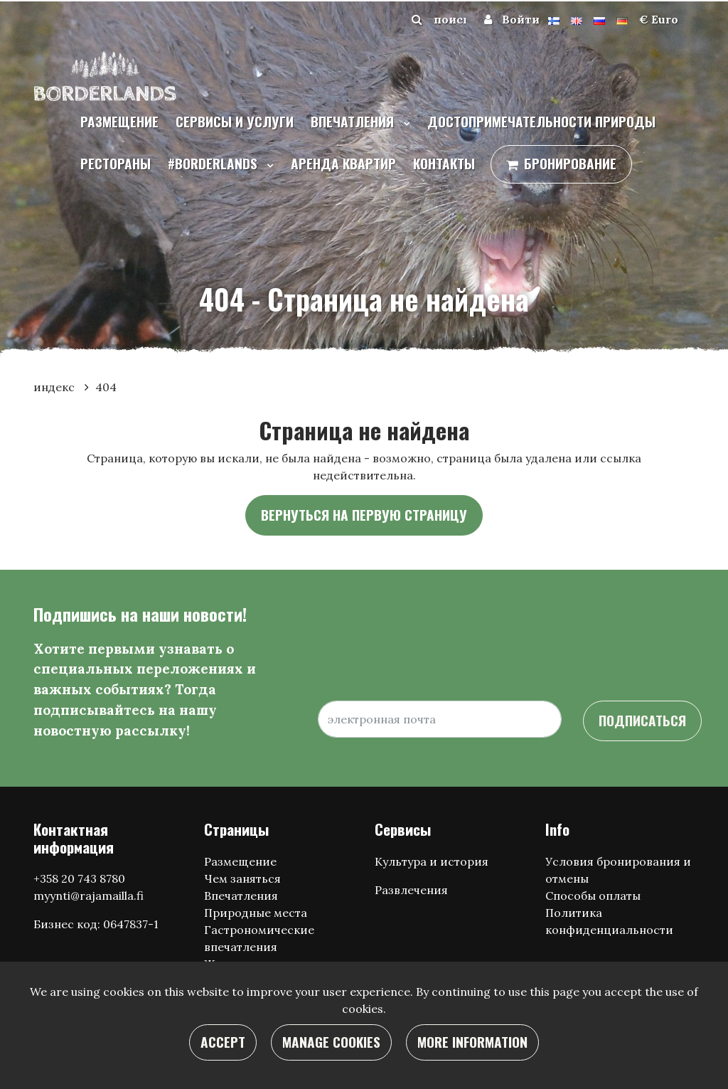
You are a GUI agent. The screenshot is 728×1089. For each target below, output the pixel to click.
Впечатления (354, 121)
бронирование (570, 163)
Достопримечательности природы (541, 121)
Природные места (255, 912)
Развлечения (411, 890)
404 (106, 387)
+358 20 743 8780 (79, 878)
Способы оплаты (593, 895)
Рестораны (115, 163)
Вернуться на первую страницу (364, 514)
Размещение (119, 121)
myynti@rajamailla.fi (88, 895)
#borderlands (214, 163)
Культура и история (431, 861)
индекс (55, 387)
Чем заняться (242, 878)
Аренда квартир (343, 163)
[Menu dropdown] (403, 123)
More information (472, 1041)
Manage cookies (331, 1041)
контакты (444, 163)
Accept (222, 1041)
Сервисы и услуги (235, 121)
